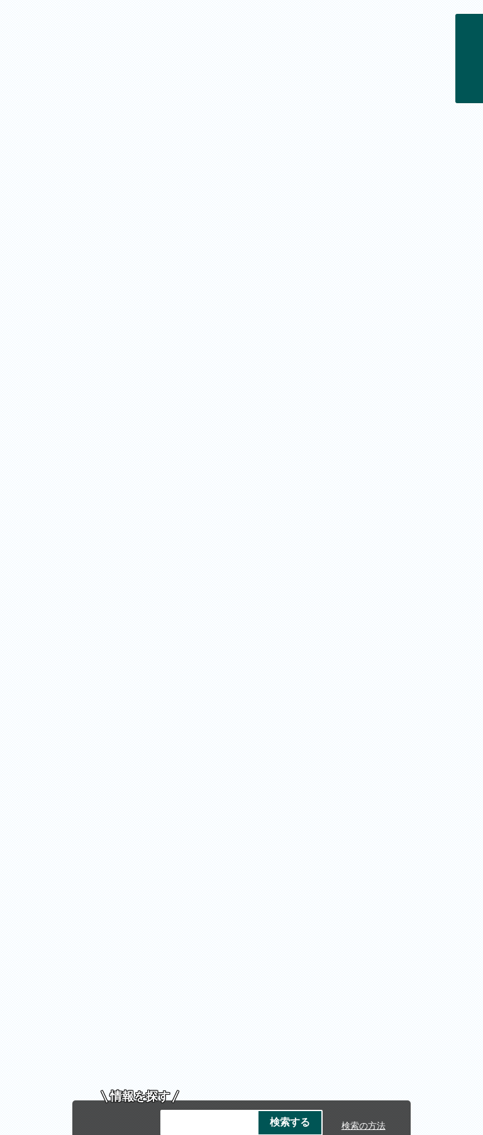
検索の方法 (363, 274)
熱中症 (181, 306)
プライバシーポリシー (400, 846)
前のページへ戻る (310, 820)
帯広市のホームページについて (117, 846)
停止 (445, 322)
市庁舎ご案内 (142, 951)
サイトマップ (249, 859)
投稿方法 (245, 768)
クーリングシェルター (258, 306)
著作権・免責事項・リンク (268, 846)
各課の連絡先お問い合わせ (241, 1044)
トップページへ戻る (410, 820)
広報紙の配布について (320, 330)
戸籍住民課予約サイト (212, 330)
